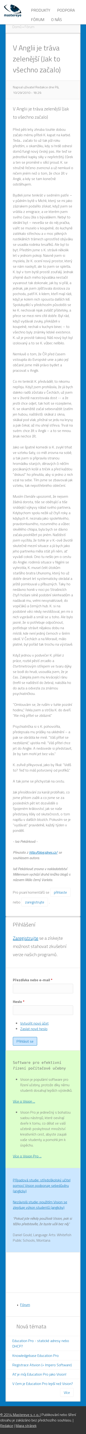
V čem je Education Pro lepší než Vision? (42, 1383)
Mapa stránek (26, 1425)
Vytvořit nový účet (34, 1023)
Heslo (19, 1001)
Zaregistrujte (25, 938)
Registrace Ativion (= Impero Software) (42, 1365)
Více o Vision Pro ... (27, 1156)
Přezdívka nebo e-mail (33, 980)
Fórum (37, 19)
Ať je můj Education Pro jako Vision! (39, 1374)
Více (67, 1392)
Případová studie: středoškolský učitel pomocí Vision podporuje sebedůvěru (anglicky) (41, 1185)
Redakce (6, 1425)
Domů (17, 26)
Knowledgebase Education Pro (35, 1355)
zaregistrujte (34, 902)
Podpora (66, 10)
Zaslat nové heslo (33, 1028)
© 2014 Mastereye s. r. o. (20, 1414)
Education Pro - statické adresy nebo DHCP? (40, 1343)
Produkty (40, 10)
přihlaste (60, 892)
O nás (56, 19)
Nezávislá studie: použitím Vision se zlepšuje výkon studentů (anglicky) (40, 1204)
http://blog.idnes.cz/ (43, 852)
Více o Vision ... (24, 1101)
